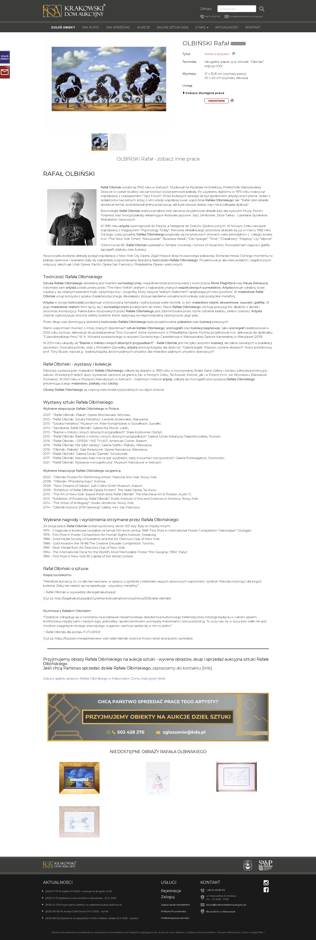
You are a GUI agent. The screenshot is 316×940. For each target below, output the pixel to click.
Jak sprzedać (118, 27)
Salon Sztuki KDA (172, 27)
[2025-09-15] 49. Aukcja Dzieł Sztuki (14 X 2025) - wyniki (77, 911)
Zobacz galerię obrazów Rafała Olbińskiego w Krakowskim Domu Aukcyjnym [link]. (104, 678)
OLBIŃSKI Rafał (205, 43)
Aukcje (143, 27)
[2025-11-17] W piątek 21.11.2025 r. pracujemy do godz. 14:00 (79, 891)
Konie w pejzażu (217, 54)
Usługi (168, 882)
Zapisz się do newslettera (175, 904)
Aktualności (226, 27)
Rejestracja (171, 891)
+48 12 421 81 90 (210, 16)
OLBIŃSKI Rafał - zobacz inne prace (158, 159)
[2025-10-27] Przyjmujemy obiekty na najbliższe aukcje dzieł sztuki (84, 904)
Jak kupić (90, 27)
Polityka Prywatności (173, 911)
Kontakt (252, 27)
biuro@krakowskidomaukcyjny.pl (246, 16)
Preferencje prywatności (175, 917)
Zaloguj (205, 8)
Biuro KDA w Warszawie (220, 911)
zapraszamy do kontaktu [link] (182, 668)
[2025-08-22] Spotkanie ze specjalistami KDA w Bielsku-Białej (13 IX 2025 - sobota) (92, 918)
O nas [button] (201, 27)
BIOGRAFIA (238, 44)
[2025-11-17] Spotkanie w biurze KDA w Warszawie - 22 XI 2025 (81, 898)
